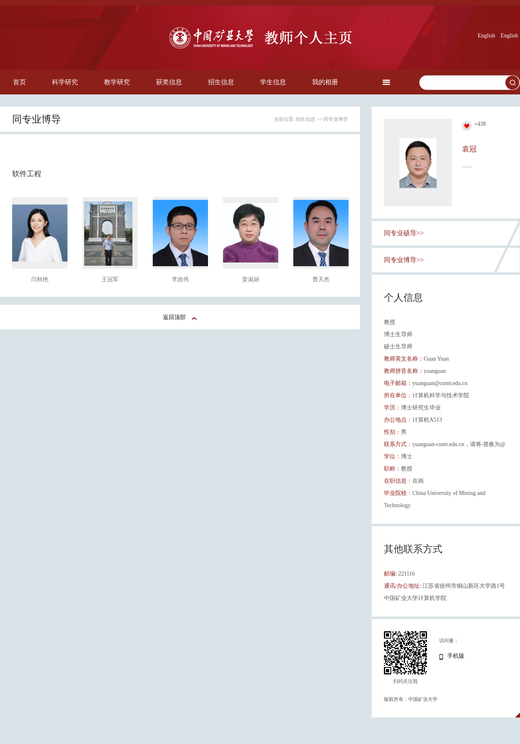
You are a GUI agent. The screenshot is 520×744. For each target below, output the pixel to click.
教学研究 (117, 82)
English (486, 36)
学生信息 (273, 82)
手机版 (455, 656)
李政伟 (180, 279)
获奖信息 (169, 82)
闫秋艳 (39, 279)
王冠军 (110, 279)
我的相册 (325, 82)
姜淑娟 (250, 279)
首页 (19, 82)
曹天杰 (320, 279)
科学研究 (65, 82)
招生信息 (221, 82)
